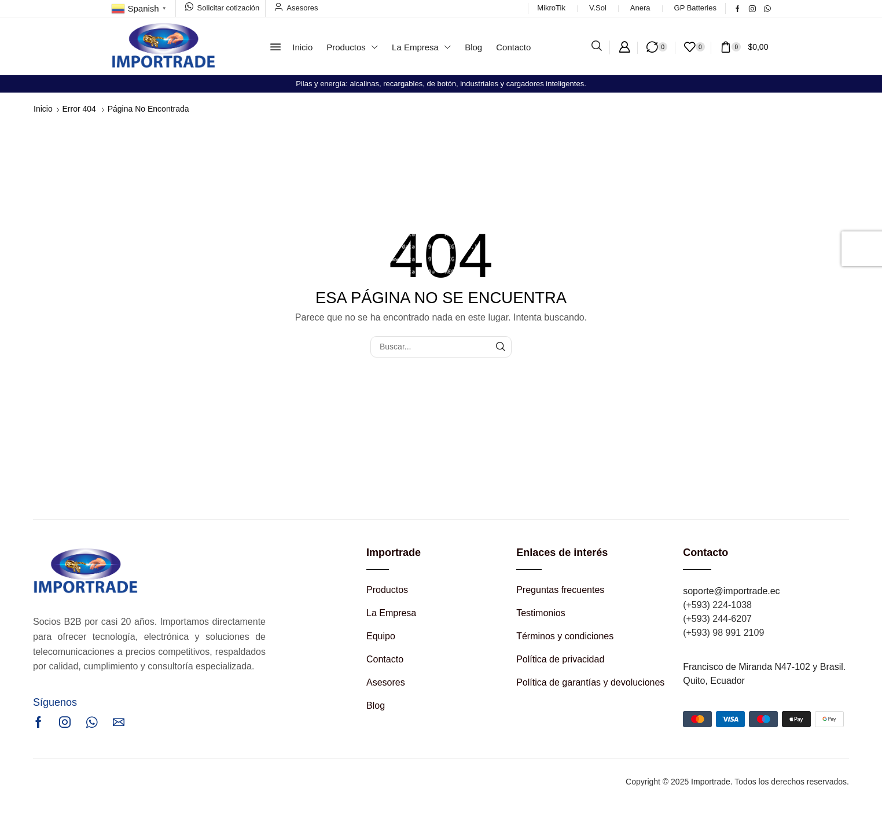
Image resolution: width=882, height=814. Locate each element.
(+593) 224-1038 (717, 605)
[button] (275, 47)
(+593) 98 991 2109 (723, 633)
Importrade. (712, 781)
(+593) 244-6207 (717, 619)
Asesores (302, 7)
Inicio (43, 108)
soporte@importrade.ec (731, 591)
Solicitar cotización (228, 7)
